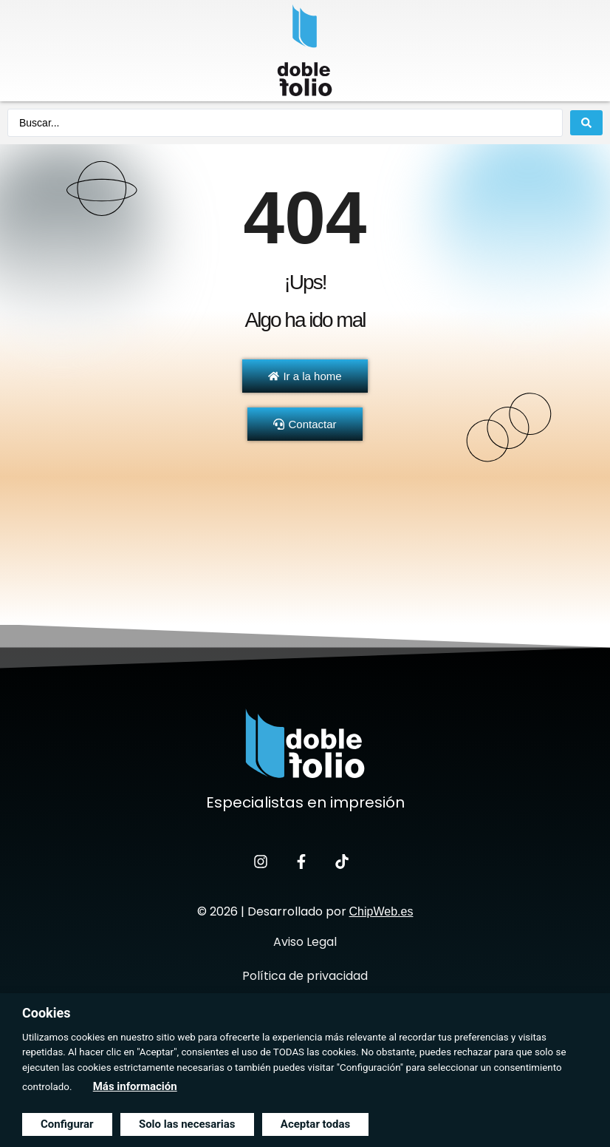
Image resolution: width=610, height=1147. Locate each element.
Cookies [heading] (46, 1013)
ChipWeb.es (381, 911)
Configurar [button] (67, 1124)
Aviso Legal (305, 941)
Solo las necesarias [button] (187, 1124)
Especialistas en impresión (305, 802)
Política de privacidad (305, 975)
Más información (135, 1086)
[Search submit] (586, 122)
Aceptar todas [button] (315, 1124)
